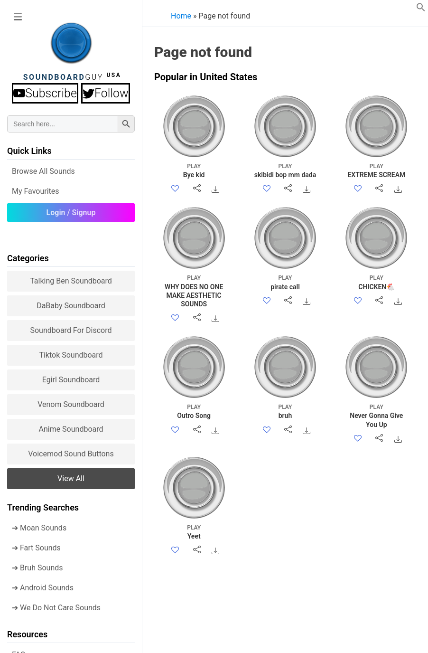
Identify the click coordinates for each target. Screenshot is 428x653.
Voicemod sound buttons (70, 453)
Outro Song (194, 411)
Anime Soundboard (70, 429)
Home (181, 15)
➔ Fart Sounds (36, 547)
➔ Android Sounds (43, 587)
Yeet (194, 531)
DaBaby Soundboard (71, 305)
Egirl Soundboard (71, 379)
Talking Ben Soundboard (71, 280)
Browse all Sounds (43, 171)
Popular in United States (205, 77)
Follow (106, 93)
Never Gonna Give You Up (376, 415)
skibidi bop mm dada (285, 170)
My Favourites (35, 191)
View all (70, 478)
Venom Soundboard (70, 404)
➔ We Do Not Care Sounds (56, 607)
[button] (421, 9)
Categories (28, 258)
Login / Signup (71, 212)
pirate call (285, 282)
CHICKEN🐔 (376, 282)
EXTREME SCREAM (376, 170)
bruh (285, 411)
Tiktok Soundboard (70, 355)
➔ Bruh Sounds (37, 567)
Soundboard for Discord (71, 330)
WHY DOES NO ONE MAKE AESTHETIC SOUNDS (194, 291)
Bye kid (194, 170)
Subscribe (45, 93)
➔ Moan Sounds (39, 527)
